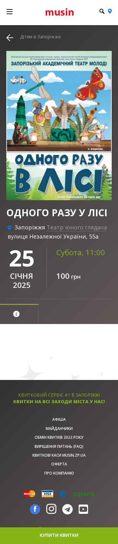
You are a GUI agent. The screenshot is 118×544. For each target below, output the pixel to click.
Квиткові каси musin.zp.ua (59, 455)
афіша (59, 419)
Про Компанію (59, 473)
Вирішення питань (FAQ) (59, 446)
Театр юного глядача (77, 227)
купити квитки (59, 535)
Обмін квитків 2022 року (59, 437)
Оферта (59, 464)
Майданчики (59, 428)
